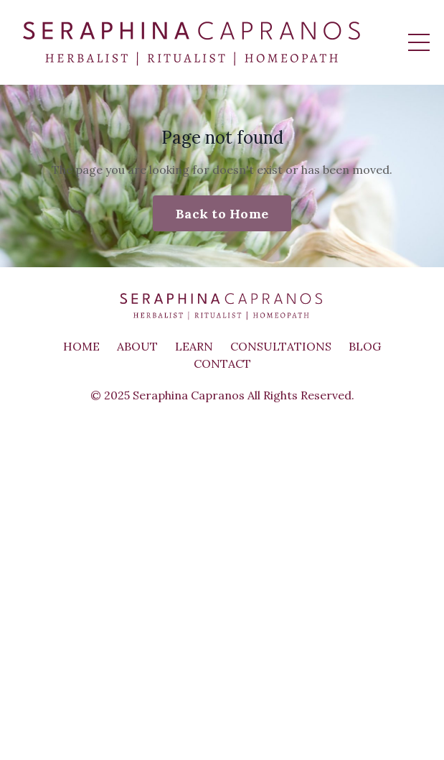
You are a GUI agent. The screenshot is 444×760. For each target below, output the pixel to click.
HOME (81, 346)
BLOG (365, 346)
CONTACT (222, 363)
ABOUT (137, 346)
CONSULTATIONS (280, 346)
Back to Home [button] (222, 213)
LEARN (194, 346)
